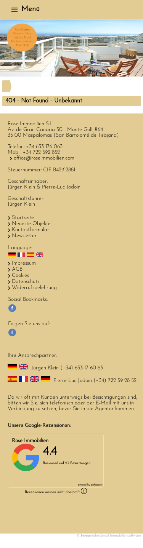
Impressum (24, 263)
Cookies (20, 275)
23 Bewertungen (77, 463)
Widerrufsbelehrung (34, 288)
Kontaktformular (30, 230)
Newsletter (24, 236)
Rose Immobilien (30, 441)
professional (96, 485)
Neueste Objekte (31, 224)
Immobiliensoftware (125, 536)
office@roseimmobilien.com (44, 158)
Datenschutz (26, 281)
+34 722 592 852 (41, 152)
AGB (17, 269)
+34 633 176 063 (44, 147)
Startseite (23, 217)
